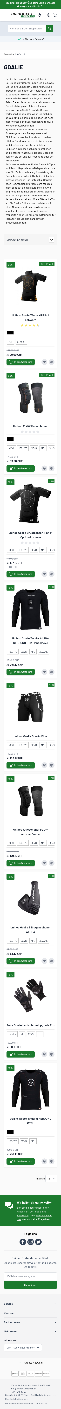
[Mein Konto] (49, 15)
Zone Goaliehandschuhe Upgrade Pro (30, 1025)
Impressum (41, 1403)
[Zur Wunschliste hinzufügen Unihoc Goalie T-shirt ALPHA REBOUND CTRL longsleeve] (44, 672)
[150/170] (23, 447)
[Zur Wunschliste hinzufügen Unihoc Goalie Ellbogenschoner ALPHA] (44, 961)
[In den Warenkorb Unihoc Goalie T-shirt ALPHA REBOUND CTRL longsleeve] (21, 672)
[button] (30, 1303)
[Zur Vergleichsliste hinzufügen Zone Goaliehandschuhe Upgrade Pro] (51, 1054)
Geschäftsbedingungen (16, 1399)
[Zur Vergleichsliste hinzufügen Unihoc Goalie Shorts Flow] (51, 765)
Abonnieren (30, 1284)
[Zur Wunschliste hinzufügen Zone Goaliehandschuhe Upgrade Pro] (44, 1054)
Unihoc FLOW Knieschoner (30, 426)
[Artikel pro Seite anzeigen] (51, 1178)
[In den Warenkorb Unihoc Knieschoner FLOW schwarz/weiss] (21, 863)
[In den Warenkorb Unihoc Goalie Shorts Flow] (21, 765)
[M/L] (10, 341)
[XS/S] (34, 447)
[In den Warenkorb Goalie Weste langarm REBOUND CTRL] (21, 1161)
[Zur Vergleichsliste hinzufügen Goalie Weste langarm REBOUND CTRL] (51, 1161)
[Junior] (12, 1033)
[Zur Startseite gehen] (23, 15)
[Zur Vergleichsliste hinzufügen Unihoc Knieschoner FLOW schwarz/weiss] (51, 863)
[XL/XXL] (21, 341)
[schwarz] (10, 332)
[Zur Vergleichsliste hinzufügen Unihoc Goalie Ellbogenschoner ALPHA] (51, 961)
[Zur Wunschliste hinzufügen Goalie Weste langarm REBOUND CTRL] (44, 1161)
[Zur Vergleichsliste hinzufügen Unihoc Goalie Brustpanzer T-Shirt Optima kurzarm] (51, 574)
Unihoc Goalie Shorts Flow (30, 736)
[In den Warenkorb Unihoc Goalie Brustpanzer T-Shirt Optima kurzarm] (21, 574)
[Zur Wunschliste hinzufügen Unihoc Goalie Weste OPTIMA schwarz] (44, 362)
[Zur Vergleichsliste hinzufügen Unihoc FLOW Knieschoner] (51, 468)
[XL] (22, 1033)
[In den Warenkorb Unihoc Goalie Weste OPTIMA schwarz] (21, 362)
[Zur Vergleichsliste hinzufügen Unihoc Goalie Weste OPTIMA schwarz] (51, 362)
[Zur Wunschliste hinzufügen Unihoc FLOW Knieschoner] (44, 468)
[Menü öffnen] (6, 15)
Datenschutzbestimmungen (19, 1403)
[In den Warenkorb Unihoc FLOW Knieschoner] (21, 468)
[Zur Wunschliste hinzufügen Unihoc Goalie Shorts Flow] (44, 765)
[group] (30, 325)
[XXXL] (11, 447)
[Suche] (49, 28)
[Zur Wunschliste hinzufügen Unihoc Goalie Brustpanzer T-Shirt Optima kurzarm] (44, 574)
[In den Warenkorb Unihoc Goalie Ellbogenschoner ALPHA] (21, 961)
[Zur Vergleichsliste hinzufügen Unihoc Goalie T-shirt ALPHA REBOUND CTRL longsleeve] (51, 672)
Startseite (9, 54)
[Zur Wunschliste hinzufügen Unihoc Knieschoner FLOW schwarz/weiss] (44, 863)
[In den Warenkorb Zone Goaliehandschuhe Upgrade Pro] (21, 1054)
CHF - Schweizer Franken (23, 1347)
